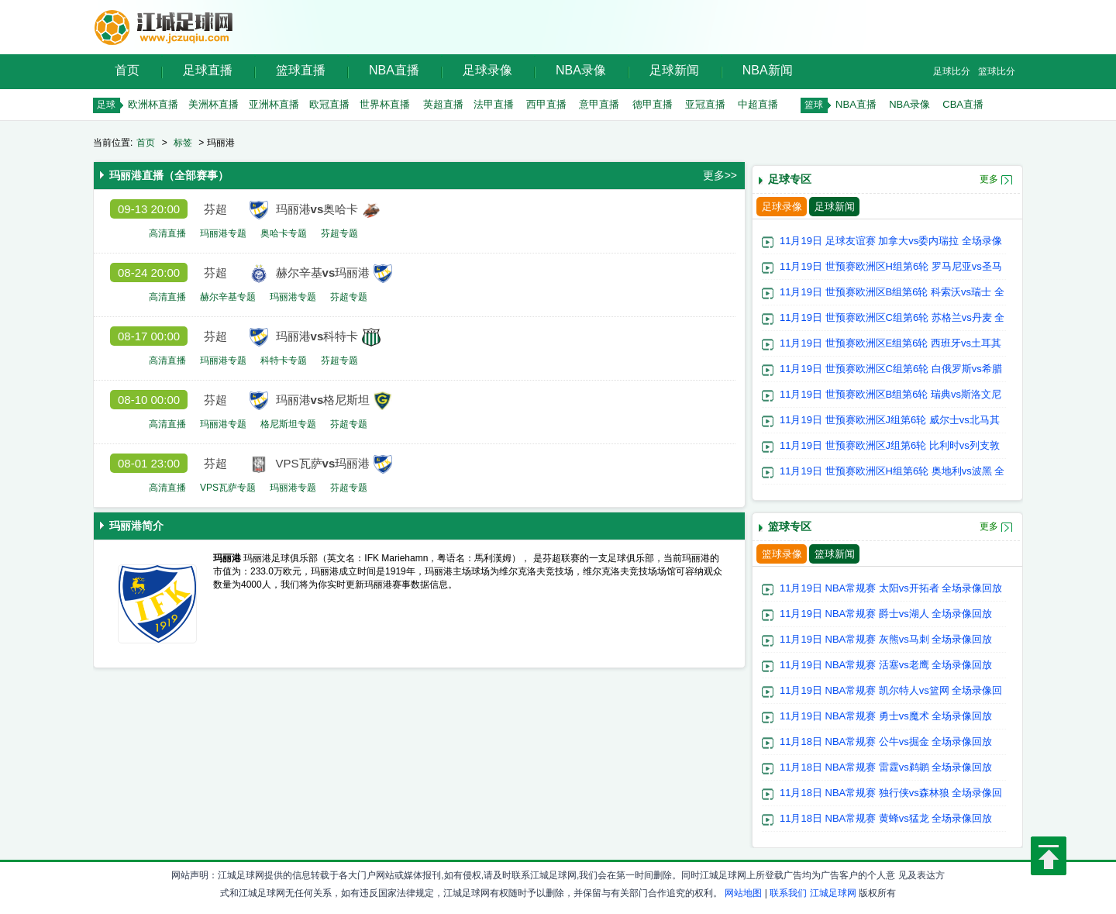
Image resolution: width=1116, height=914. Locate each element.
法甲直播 (494, 104)
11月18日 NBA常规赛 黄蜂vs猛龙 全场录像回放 (886, 818)
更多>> (720, 175)
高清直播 (167, 233)
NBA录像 (581, 70)
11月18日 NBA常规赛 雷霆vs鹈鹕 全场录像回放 (886, 767)
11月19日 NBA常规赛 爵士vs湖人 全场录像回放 (886, 613)
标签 (183, 142)
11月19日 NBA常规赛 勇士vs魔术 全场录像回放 (886, 716)
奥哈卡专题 (283, 233)
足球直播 (207, 70)
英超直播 (443, 104)
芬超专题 (339, 233)
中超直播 (758, 104)
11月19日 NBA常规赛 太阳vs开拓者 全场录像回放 (891, 588)
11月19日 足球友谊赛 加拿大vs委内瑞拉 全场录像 (891, 241)
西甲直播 (546, 104)
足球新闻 (674, 70)
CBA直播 (962, 104)
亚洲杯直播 (274, 104)
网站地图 (743, 893)
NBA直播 (394, 70)
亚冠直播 (705, 104)
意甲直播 (599, 104)
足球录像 (487, 70)
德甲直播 (652, 104)
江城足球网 (833, 893)
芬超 (215, 209)
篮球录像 (782, 554)
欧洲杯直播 (153, 104)
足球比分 (951, 71)
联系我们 (788, 893)
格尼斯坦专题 (288, 424)
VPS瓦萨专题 (228, 487)
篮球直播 (301, 70)
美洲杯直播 (213, 104)
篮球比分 (996, 71)
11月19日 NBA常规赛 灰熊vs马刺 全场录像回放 (886, 639)
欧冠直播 (329, 104)
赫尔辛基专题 (228, 296)
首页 (127, 70)
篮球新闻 (835, 554)
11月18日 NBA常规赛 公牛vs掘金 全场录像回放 (886, 741)
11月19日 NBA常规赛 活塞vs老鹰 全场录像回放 (886, 665)
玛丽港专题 (223, 233)
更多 (989, 179)
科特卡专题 (283, 360)
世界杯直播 (385, 104)
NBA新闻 (767, 70)
